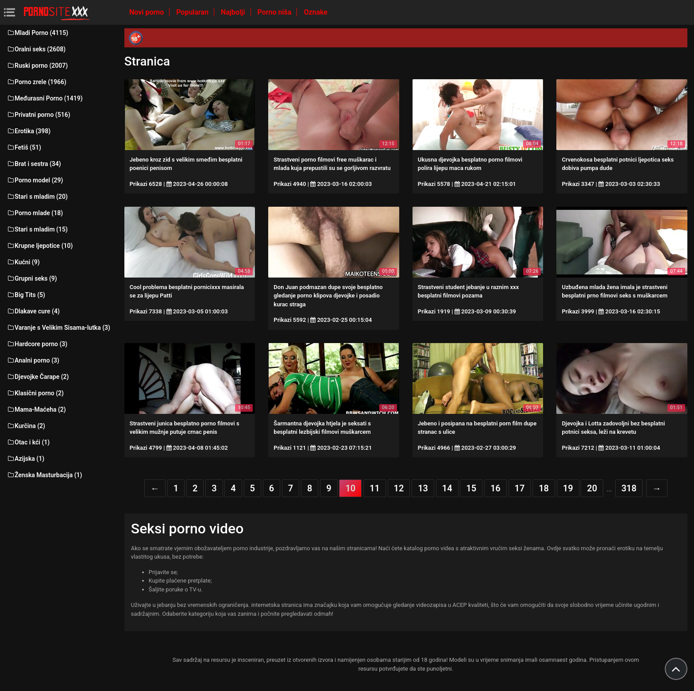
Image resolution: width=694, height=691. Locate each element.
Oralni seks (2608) (36, 49)
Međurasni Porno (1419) (45, 98)
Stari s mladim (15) (37, 229)
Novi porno (147, 12)
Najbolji (234, 12)
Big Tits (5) (26, 294)
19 (568, 488)
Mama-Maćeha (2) (36, 409)
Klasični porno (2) (35, 393)
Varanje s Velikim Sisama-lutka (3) (58, 327)
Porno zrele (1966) (36, 81)
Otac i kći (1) (28, 442)
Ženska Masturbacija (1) (44, 475)
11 (375, 488)
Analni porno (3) (33, 360)
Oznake (316, 12)
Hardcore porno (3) (37, 343)
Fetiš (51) (24, 147)
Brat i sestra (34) (34, 163)
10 (350, 488)
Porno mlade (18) (35, 212)
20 (592, 488)
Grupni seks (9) (32, 278)
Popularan (193, 12)
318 (628, 488)
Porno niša (275, 12)
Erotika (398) (28, 131)
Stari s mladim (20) (37, 196)
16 (495, 488)
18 (544, 488)
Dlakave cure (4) (33, 311)
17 (520, 488)
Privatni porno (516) (38, 114)
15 (471, 488)
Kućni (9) (23, 262)
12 (399, 488)
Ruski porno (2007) (37, 65)
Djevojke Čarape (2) (38, 376)
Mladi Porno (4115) (37, 32)
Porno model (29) (35, 180)
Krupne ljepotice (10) (40, 245)
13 (423, 488)
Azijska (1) (25, 458)
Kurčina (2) (26, 425)
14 (447, 488)
